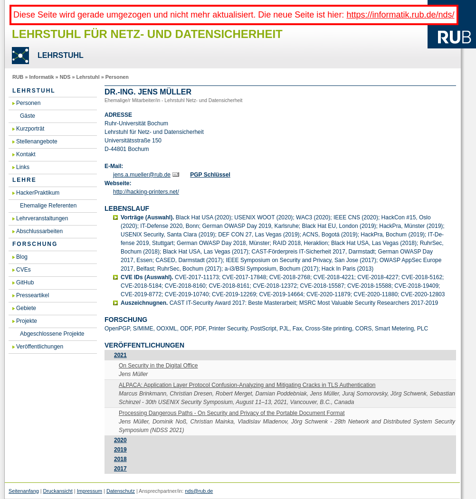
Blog (22, 257)
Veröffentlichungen (39, 346)
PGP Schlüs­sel (210, 174)
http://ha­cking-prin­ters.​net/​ (146, 191)
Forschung (34, 244)
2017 (120, 468)
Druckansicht (57, 491)
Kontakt (26, 154)
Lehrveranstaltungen (42, 218)
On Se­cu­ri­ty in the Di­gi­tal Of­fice (158, 365)
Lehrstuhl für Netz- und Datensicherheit (147, 34)
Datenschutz (120, 491)
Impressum (89, 491)
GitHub (25, 282)
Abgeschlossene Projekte (52, 333)
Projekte (26, 321)
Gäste (27, 116)
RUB (17, 77)
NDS (65, 77)
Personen (117, 77)
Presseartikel (32, 295)
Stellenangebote (36, 141)
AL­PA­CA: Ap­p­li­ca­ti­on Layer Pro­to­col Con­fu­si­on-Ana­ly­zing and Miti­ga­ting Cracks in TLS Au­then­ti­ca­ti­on (247, 385)
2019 (120, 449)
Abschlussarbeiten (39, 231)
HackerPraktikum (37, 192)
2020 (120, 440)
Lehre (24, 180)
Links (22, 167)
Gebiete (26, 308)
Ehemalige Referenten (48, 205)
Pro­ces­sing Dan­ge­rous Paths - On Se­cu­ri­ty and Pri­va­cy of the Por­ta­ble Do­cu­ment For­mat (232, 413)
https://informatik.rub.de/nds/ (400, 14)
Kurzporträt (30, 128)
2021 (120, 355)
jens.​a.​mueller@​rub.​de (142, 174)
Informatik (41, 77)
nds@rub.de (199, 491)
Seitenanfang (24, 491)
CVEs (23, 269)
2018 (120, 459)
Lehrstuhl (87, 77)
